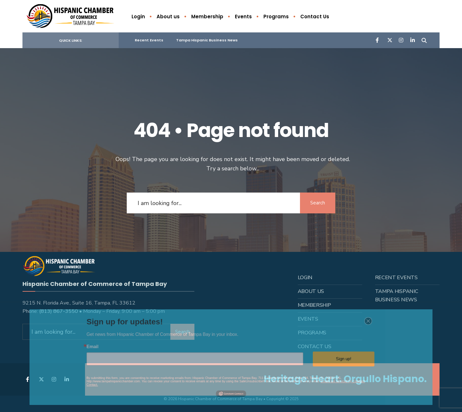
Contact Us (314, 16)
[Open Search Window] (424, 40)
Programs (276, 16)
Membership (207, 16)
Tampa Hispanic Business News (207, 40)
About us (168, 16)
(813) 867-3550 (58, 310)
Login (138, 16)
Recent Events (149, 40)
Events (243, 16)
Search (317, 203)
